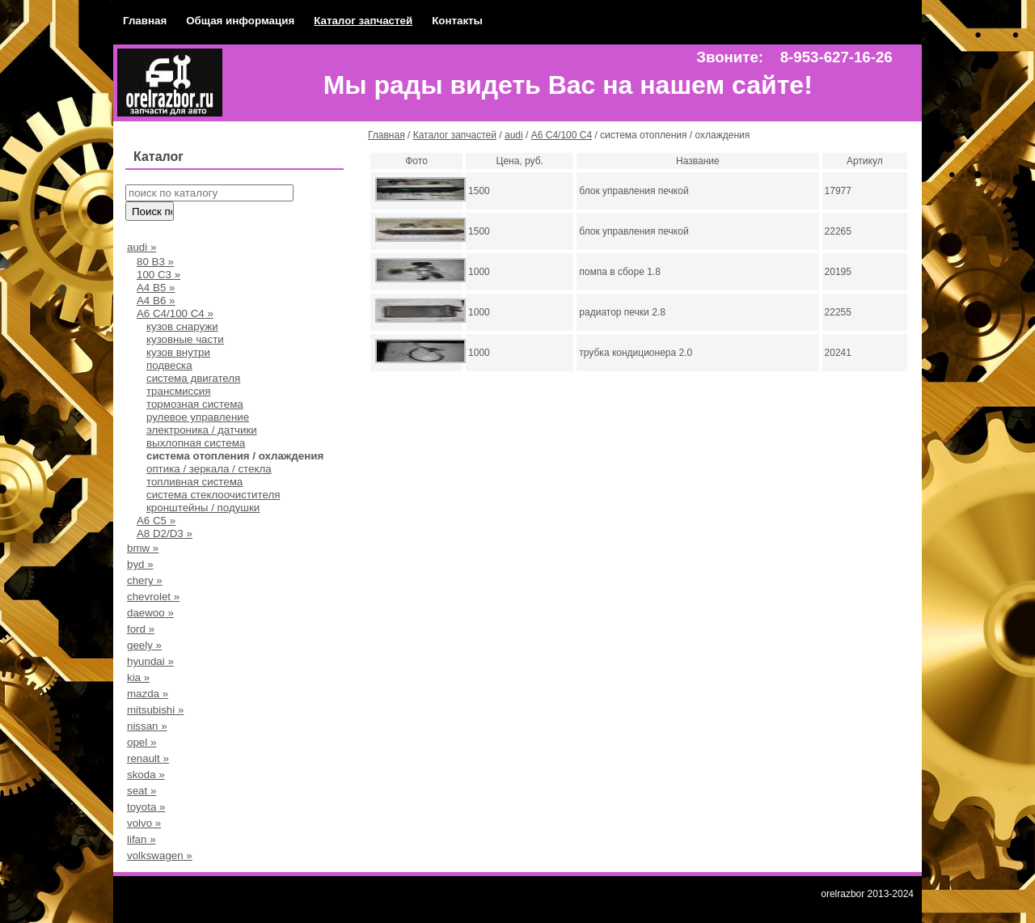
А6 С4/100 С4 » (175, 313)
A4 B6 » (156, 300)
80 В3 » (155, 262)
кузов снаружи (182, 326)
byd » (140, 564)
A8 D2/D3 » (164, 533)
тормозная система (194, 404)
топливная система (194, 482)
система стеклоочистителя (213, 495)
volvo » (144, 823)
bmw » (142, 548)
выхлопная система (195, 443)
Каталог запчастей (363, 21)
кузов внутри (178, 352)
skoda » (146, 774)
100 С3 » (158, 275)
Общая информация (240, 21)
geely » (144, 645)
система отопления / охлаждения (234, 456)
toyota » (146, 807)
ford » (140, 629)
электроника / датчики (201, 430)
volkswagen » (159, 855)
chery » (145, 580)
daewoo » (150, 613)
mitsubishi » (155, 710)
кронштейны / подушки (203, 508)
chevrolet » (153, 597)
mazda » (147, 694)
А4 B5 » (156, 288)
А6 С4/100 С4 (561, 135)
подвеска (169, 365)
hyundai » (150, 661)
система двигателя (193, 378)
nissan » (147, 726)
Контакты (457, 21)
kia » (138, 677)
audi (514, 135)
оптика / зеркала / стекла (209, 469)
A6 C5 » (156, 520)
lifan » (141, 839)
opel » (141, 742)
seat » (141, 791)
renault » (148, 758)
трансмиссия (178, 391)
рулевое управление (197, 417)
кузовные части (185, 339)
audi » (141, 247)
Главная (145, 21)
